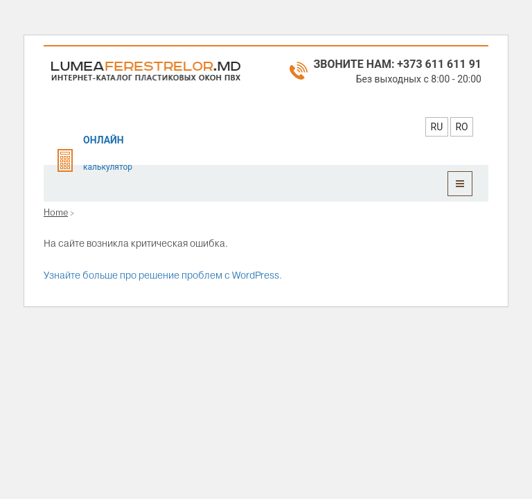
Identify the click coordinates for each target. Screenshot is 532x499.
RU (437, 126)
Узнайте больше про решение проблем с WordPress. (163, 275)
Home (56, 212)
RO (461, 126)
